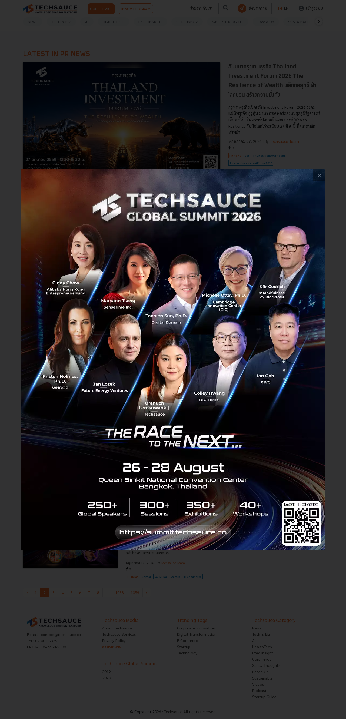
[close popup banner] (319, 175)
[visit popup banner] (173, 359)
